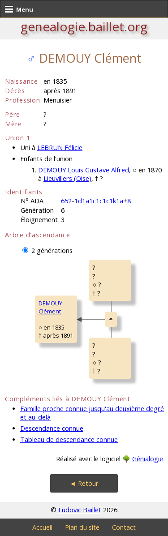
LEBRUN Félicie (59, 147)
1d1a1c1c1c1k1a (98, 201)
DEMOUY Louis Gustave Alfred (83, 170)
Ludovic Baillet (79, 510)
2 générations (52, 250)
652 (66, 201)
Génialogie (147, 459)
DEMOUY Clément (50, 307)
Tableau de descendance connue (69, 439)
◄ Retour (83, 483)
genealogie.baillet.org (84, 26)
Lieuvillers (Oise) (67, 178)
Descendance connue (51, 428)
